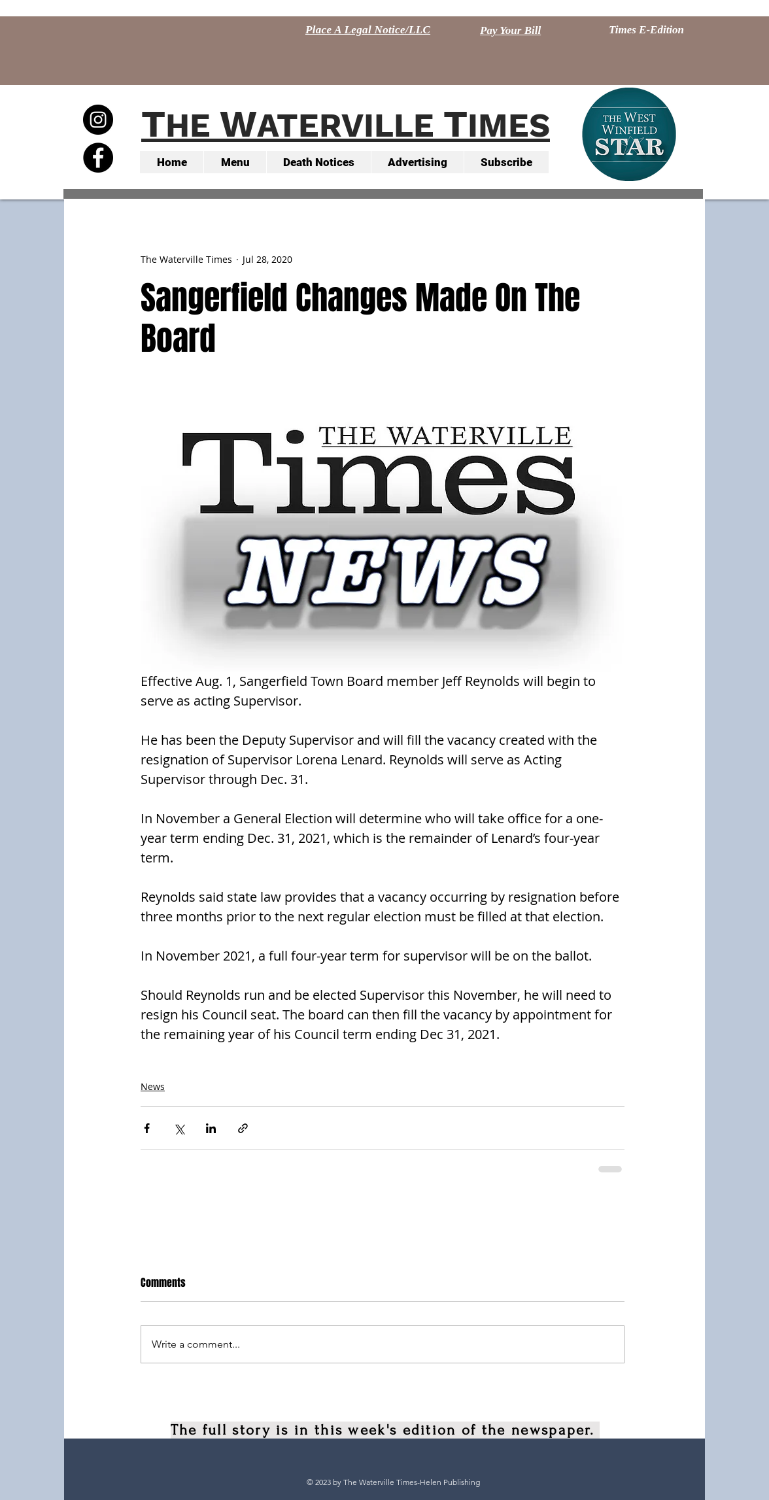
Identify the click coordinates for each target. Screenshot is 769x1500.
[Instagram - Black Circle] (98, 120)
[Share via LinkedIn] (211, 1128)
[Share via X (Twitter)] (179, 1128)
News (153, 1086)
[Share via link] (243, 1128)
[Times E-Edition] (646, 30)
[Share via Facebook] (147, 1128)
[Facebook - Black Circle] (98, 158)
